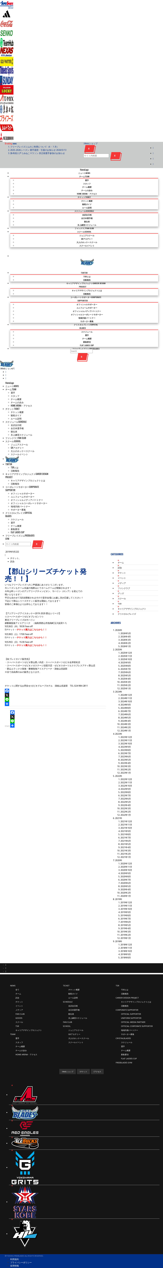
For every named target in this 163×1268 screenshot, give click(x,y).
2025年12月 (126, 645)
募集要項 (125, 1047)
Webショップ (91, 143)
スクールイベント (75, 1035)
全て (17, 982)
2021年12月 (126, 814)
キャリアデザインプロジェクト (132, 601)
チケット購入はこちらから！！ (32, 622)
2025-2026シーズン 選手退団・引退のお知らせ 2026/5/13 (38, 149)
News (12, 978)
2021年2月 (126, 846)
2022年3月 (126, 801)
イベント (122, 571)
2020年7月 (126, 872)
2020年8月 (126, 869)
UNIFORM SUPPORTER (131, 1011)
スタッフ (19, 1035)
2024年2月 (126, 720)
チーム (121, 555)
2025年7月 (126, 661)
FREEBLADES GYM (124, 1055)
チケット (122, 565)
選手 (17, 1031)
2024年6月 (126, 707)
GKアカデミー (74, 1027)
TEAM (12, 1027)
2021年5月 (126, 837)
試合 (12, 554)
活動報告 (125, 986)
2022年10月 (126, 778)
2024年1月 (126, 723)
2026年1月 (126, 639)
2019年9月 (126, 905)
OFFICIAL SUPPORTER (131, 1007)
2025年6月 (126, 665)
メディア (122, 576)
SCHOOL (67, 1019)
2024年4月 (126, 713)
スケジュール (126, 1035)
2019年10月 (126, 901)
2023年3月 (126, 759)
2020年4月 (126, 882)
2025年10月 (126, 652)
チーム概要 (20, 1039)
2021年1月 (126, 850)
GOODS (18, 1011)
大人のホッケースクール (78, 1031)
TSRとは (124, 982)
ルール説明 (73, 990)
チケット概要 (74, 982)
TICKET (66, 978)
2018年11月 (126, 940)
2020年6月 (126, 875)
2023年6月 (126, 749)
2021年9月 (126, 824)
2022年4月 (126, 798)
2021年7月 (126, 830)
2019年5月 (126, 918)
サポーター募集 (127, 1027)
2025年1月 (126, 681)
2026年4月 (126, 629)
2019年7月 (126, 911)
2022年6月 (126, 791)
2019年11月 (126, 898)
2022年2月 (126, 804)
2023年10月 (126, 736)
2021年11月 (126, 817)
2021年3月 (126, 843)
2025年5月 (126, 668)
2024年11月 (126, 691)
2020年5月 (126, 879)
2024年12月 (126, 687)
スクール (122, 591)
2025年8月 (126, 658)
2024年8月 (126, 700)
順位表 (71, 1007)
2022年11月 (126, 775)
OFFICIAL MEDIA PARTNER (133, 1015)
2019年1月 (126, 931)
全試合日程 (73, 999)
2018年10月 (126, 944)
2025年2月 (126, 678)
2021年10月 (126, 820)
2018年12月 (126, 937)
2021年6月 (126, 833)
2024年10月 (126, 694)
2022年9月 (126, 781)
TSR (119, 596)
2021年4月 (126, 840)
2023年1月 (126, 765)
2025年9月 (126, 655)
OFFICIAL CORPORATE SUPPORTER (137, 1019)
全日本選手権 (74, 1003)
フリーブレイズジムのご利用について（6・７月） (34, 146)
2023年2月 (126, 762)
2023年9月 (126, 739)
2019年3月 (126, 924)
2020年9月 (126, 866)
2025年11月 (126, 649)
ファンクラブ (124, 581)
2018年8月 (126, 950)
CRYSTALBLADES (123, 1031)
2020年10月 (126, 862)
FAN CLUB (20, 1007)
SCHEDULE (67, 994)
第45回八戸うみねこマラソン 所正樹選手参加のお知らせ (37, 153)
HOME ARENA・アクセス (26, 1047)
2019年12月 (126, 895)
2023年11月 (126, 733)
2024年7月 (126, 704)
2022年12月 (126, 772)
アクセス (97, 1064)
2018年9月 (126, 947)
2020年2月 (126, 885)
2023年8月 (126, 743)
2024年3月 (126, 717)
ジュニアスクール (75, 1023)
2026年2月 (126, 636)
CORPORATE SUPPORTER (127, 1003)
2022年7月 (126, 788)
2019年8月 (126, 908)
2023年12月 (126, 730)
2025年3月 (126, 674)
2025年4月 (126, 671)
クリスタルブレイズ (127, 606)
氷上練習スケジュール (77, 1011)
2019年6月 (126, 914)
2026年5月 (126, 626)
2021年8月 (126, 827)
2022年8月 (126, 785)
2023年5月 (126, 752)
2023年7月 (126, 746)
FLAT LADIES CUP (129, 1051)
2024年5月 (126, 710)
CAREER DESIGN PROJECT (127, 990)
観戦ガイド (73, 986)
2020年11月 (126, 859)
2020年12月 (126, 856)
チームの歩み (21, 1043)
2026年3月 (126, 632)
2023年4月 (126, 756)
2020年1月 (126, 888)
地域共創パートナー (129, 1023)
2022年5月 (126, 794)
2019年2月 (126, 927)
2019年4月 (126, 921)
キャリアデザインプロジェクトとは (136, 994)
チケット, (14, 551)
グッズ (121, 586)
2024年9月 (126, 697)
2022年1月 (126, 807)
